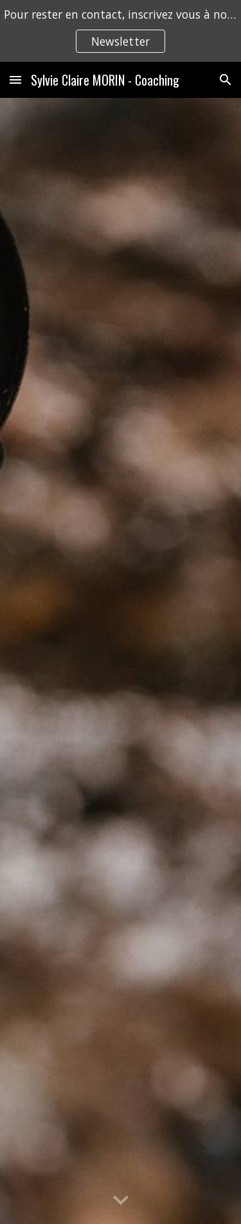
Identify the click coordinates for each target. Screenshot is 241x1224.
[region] (120, 31)
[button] (15, 79)
